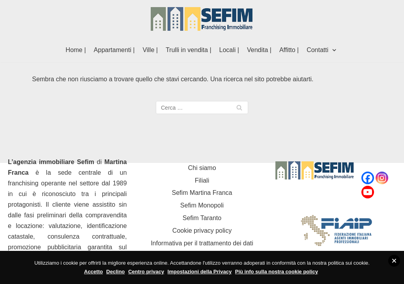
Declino (115, 272)
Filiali (202, 180)
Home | (75, 50)
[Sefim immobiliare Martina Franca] (202, 19)
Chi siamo (202, 167)
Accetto (93, 272)
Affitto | (289, 50)
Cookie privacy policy (202, 230)
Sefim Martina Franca (202, 192)
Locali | (229, 50)
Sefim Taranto (202, 218)
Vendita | (259, 50)
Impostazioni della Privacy (200, 272)
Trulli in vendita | (188, 50)
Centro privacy (146, 272)
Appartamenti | (114, 50)
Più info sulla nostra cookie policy (276, 272)
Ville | (150, 50)
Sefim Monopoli (202, 205)
